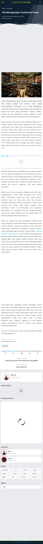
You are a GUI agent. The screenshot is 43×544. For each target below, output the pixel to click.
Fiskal (25, 470)
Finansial (5, 346)
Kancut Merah (21, 367)
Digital (3, 477)
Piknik (15, 473)
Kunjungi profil (11, 453)
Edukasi (34, 473)
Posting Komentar (6, 18)
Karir (16, 470)
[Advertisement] (21, 49)
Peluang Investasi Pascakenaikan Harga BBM (21, 361)
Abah (13, 375)
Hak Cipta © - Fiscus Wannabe (21, 542)
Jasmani (23, 477)
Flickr (14, 341)
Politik (35, 470)
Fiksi (13, 477)
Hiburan (34, 477)
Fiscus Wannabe (21, 2)
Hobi (24, 473)
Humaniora (5, 470)
